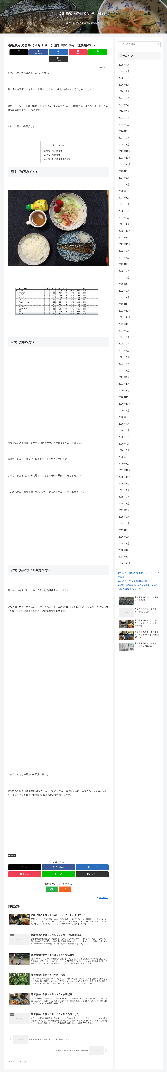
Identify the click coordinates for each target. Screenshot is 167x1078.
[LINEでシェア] (84, 52)
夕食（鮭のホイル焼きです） (59, 152)
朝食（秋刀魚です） (55, 144)
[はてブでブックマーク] (50, 52)
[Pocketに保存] (67, 52)
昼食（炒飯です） (54, 148)
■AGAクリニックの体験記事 (132, 581)
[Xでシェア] (16, 52)
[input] (139, 44)
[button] (101, 52)
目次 (54, 138)
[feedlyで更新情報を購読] (55, 882)
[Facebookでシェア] (33, 52)
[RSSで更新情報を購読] (61, 882)
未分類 (11, 849)
